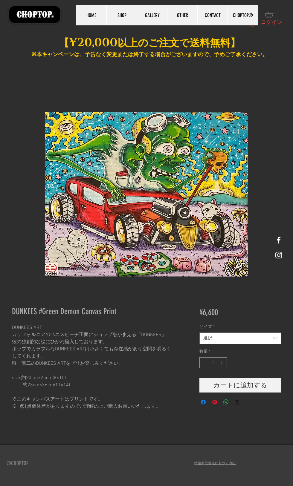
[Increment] (222, 363)
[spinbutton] (213, 363)
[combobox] (240, 338)
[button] (272, 14)
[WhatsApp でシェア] (226, 402)
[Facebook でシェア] (203, 402)
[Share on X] (237, 402)
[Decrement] (204, 363)
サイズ (207, 326)
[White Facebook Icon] (278, 240)
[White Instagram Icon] (278, 255)
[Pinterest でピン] (214, 402)
